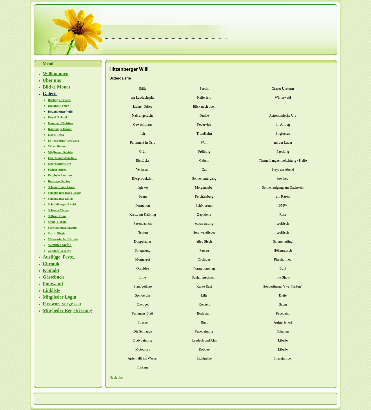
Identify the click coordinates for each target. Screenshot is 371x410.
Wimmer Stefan (60, 245)
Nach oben (117, 377)
